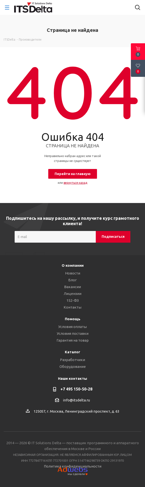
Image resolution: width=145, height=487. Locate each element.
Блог (72, 280)
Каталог (72, 352)
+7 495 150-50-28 (76, 389)
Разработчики (72, 360)
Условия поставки (72, 333)
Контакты (72, 307)
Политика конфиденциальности (72, 466)
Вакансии (72, 287)
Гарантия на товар (73, 340)
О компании (73, 265)
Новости (72, 273)
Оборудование (72, 366)
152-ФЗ (73, 300)
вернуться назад (75, 182)
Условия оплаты (72, 327)
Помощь (72, 319)
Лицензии (72, 294)
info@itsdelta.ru (76, 400)
